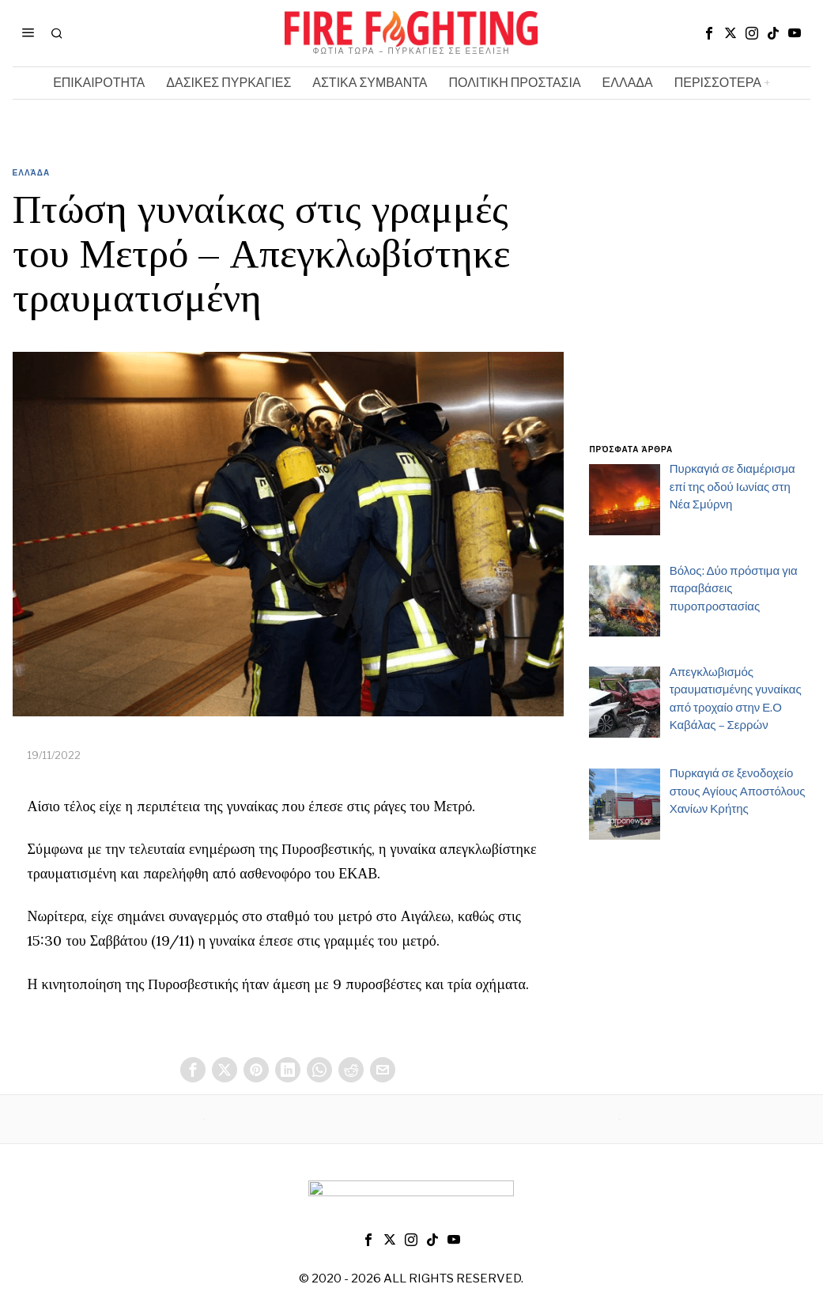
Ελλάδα (32, 172)
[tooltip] (709, 33)
